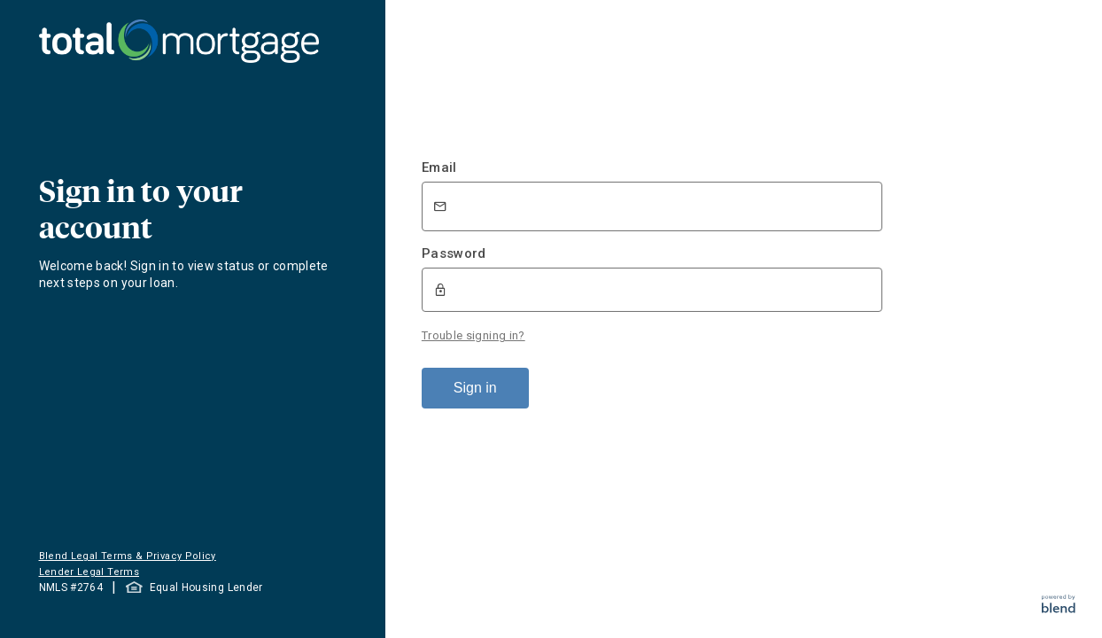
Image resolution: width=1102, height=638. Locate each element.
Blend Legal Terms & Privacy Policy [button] (127, 556)
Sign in (475, 387)
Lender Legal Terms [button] (89, 572)
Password (454, 253)
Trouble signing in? (473, 335)
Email (439, 167)
